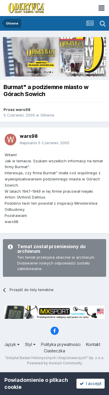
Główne (47, 115)
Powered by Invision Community (54, 363)
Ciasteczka (54, 350)
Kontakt (93, 344)
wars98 (23, 109)
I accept (90, 383)
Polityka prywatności (61, 344)
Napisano (44, 142)
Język (11, 344)
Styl (30, 344)
